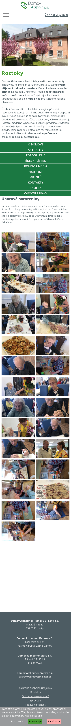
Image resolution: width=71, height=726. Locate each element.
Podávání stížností (35, 704)
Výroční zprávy (35, 193)
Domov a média (35, 166)
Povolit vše (35, 721)
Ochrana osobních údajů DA (35, 688)
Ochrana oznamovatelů (35, 696)
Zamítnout (54, 721)
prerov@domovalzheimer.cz (35, 676)
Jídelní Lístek (35, 161)
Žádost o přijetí (56, 15)
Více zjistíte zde (33, 715)
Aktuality (35, 150)
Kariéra (35, 188)
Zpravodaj (35, 700)
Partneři (36, 177)
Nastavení (17, 721)
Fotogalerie (35, 155)
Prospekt (35, 171)
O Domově (35, 144)
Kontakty (35, 182)
